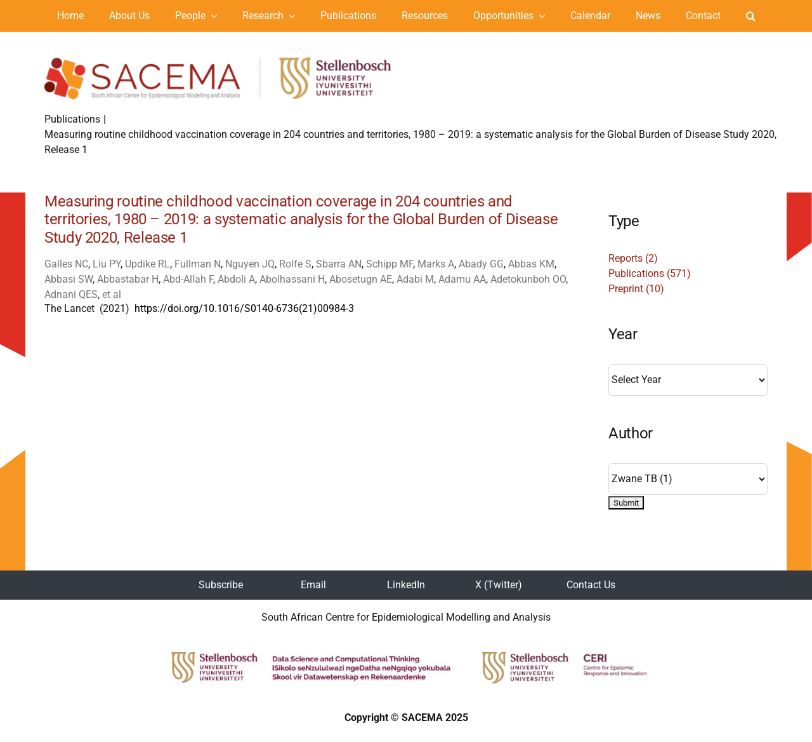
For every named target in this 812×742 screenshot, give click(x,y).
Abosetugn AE (360, 279)
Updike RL (147, 264)
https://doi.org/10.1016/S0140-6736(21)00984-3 (244, 308)
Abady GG (481, 264)
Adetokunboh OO (528, 279)
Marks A (435, 264)
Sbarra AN (339, 264)
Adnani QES (71, 294)
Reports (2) (633, 258)
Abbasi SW (68, 279)
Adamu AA (462, 279)
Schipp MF (389, 264)
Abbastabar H (128, 279)
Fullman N (197, 264)
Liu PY (107, 264)
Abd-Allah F (188, 279)
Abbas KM (531, 264)
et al (111, 294)
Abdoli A (236, 279)
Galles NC (66, 264)
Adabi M (415, 279)
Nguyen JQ (250, 264)
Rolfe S (295, 264)
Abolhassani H (292, 279)
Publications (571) (649, 273)
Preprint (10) (636, 289)
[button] (751, 16)
